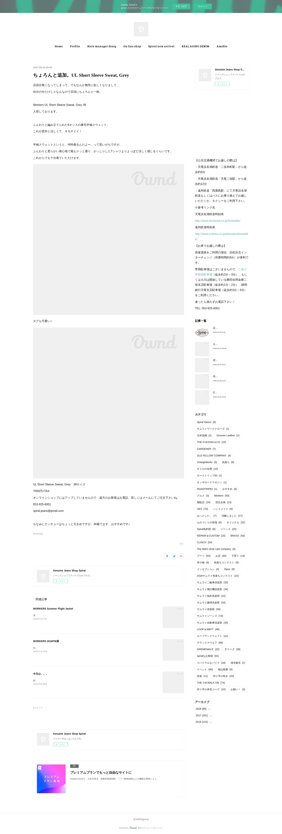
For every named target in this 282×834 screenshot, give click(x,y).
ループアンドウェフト (212, 636)
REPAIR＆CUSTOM (211, 535)
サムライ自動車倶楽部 (212, 622)
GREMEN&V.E (208, 649)
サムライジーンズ (210, 615)
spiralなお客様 (208, 655)
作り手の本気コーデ (211, 689)
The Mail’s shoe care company (216, 549)
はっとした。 (207, 515)
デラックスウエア (210, 642)
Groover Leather (228, 435)
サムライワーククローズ (213, 428)
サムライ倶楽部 (208, 609)
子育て (238, 555)
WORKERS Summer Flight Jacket (53, 608)
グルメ (203, 495)
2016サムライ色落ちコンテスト (218, 575)
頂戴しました (232, 515)
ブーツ (203, 555)
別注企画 (223, 502)
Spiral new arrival (161, 46)
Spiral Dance (206, 422)
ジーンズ (228, 529)
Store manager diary (101, 46)
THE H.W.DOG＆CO (211, 442)
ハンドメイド (223, 508)
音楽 (202, 676)
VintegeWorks (207, 462)
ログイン (203, 6)
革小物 (203, 562)
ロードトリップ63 (209, 475)
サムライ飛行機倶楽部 (212, 589)
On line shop (132, 46)
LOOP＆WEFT (208, 629)
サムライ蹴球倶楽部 (211, 602)
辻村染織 (204, 435)
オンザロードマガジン (212, 482)
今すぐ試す (181, 6)
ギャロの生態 (207, 468)
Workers (221, 495)
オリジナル (236, 522)
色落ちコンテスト (226, 562)
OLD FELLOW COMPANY (214, 455)
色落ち (228, 462)
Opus (229, 569)
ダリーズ (232, 649)
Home (59, 46)
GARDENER (206, 448)
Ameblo (222, 46)
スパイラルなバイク (211, 662)
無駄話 (203, 502)
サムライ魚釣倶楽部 (211, 595)
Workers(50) (38, 534)
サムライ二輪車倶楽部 (212, 582)
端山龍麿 (225, 669)
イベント (205, 669)
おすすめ (229, 489)
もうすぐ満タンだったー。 (228, 344)
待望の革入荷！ (222, 376)
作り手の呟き (223, 676)
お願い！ (238, 689)
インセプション (208, 569)
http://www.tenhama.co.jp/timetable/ (217, 220)
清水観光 (238, 662)
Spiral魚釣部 (206, 529)
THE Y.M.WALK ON (211, 682)
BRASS (237, 535)
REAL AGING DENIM (195, 46)
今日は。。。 (40, 673)
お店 (220, 555)
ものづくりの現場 (209, 522)
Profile (75, 46)
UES (202, 508)
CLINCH (204, 542)
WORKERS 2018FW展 (46, 641)
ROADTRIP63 (207, 489)
